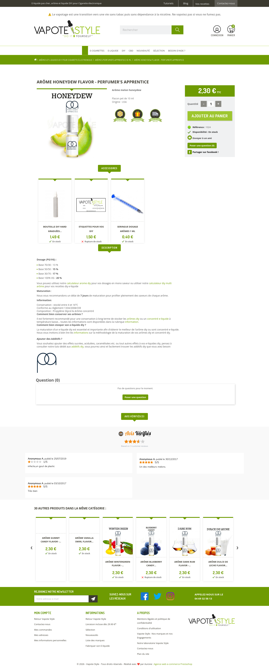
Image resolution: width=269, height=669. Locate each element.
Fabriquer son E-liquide (98, 645)
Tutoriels (168, 3)
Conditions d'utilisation (149, 628)
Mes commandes (43, 629)
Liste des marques (95, 640)
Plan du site (143, 653)
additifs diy (77, 346)
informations (81, 332)
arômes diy (133, 318)
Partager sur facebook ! (206, 152)
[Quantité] (211, 104)
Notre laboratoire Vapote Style (153, 643)
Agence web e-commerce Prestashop (173, 664)
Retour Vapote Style (44, 618)
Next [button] (237, 548)
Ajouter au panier (210, 115)
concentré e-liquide (158, 318)
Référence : (199, 127)
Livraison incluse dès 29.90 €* (101, 624)
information (131, 321)
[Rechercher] (151, 29)
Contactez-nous (226, 3)
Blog (185, 3)
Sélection (90, 629)
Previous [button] (31, 548)
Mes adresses (41, 635)
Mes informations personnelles (50, 640)
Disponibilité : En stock (205, 132)
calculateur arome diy (79, 283)
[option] (55, 211)
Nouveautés (92, 635)
